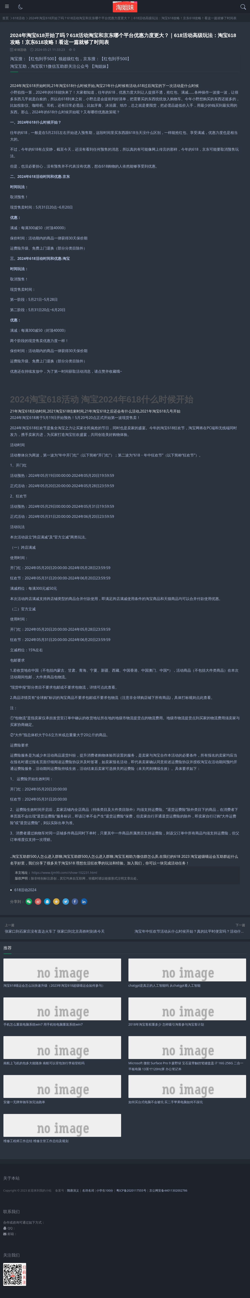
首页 (5, 18)
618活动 (19, 18)
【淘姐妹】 (100, 66)
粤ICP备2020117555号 (131, 1190)
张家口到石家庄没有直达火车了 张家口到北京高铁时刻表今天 (55, 931)
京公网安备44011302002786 (168, 1190)
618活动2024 (25, 889)
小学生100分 (104, 1190)
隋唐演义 (73, 1190)
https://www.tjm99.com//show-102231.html (64, 872)
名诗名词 (88, 1190)
